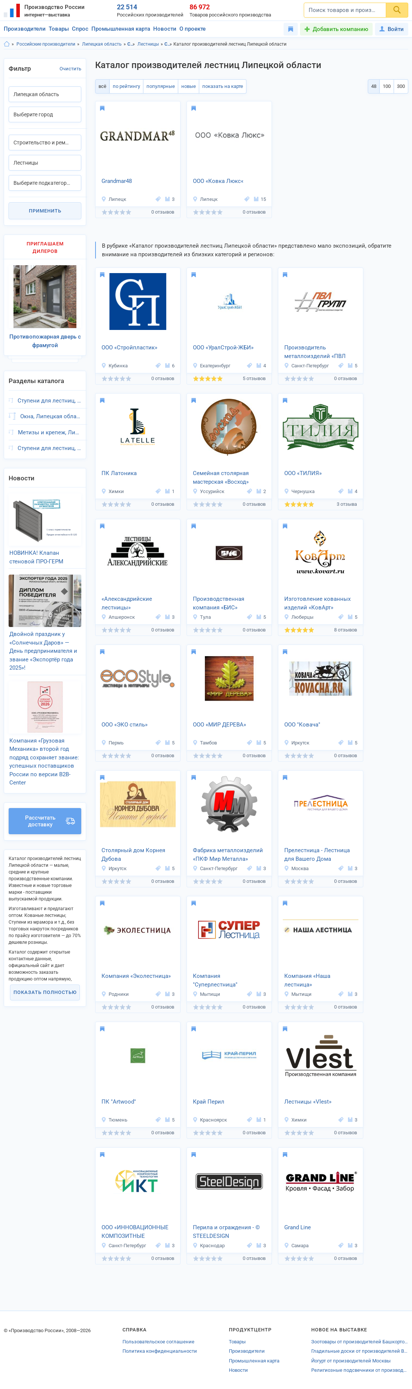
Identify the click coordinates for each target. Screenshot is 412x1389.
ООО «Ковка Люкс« (218, 181)
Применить (45, 211)
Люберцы (298, 617)
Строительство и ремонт (131, 44)
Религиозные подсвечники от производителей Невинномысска (359, 1370)
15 (260, 199)
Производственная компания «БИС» (218, 603)
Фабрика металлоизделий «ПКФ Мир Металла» (228, 854)
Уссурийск (208, 491)
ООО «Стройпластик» (129, 347)
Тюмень (114, 1120)
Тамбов (205, 743)
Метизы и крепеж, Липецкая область (49, 432)
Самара (296, 1245)
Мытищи (206, 994)
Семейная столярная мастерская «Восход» (221, 477)
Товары (59, 28)
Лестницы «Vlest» (307, 1101)
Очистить (70, 68)
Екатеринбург (211, 365)
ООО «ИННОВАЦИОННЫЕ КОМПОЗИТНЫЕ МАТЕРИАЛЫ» (135, 1232)
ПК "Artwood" (119, 1101)
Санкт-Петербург (306, 365)
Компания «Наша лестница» (307, 980)
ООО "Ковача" (302, 724)
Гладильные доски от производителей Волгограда (359, 1351)
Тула (202, 617)
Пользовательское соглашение (158, 1341)
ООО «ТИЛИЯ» (303, 473)
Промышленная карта (120, 28)
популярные (160, 86)
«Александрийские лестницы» (127, 603)
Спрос (80, 28)
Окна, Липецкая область (50, 416)
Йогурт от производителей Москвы (351, 1361)
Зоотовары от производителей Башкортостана (359, 1341)
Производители (25, 28)
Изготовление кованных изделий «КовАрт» (317, 603)
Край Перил (208, 1101)
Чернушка (299, 491)
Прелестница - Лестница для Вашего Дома (317, 854)
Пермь (112, 743)
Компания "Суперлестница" (215, 980)
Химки (112, 491)
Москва (296, 868)
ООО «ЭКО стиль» (125, 724)
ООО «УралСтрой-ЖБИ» (223, 347)
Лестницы (148, 44)
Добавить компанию (340, 29)
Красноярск (210, 1120)
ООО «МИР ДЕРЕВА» (219, 724)
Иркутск (296, 743)
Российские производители (45, 44)
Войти (391, 29)
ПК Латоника (119, 473)
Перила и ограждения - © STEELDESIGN (226, 1231)
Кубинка (114, 365)
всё (102, 86)
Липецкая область (102, 44)
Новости (164, 28)
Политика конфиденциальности (159, 1351)
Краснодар (209, 1245)
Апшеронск (118, 617)
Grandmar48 (117, 181)
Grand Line (297, 1227)
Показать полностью (45, 992)
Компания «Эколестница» (136, 976)
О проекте (192, 28)
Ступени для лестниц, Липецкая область (49, 400)
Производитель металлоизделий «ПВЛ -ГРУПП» (315, 352)
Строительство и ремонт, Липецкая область (168, 44)
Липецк (113, 199)
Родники (115, 994)
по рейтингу (126, 86)
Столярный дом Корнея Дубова (133, 854)
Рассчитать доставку (50, 821)
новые (188, 86)
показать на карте (222, 86)
